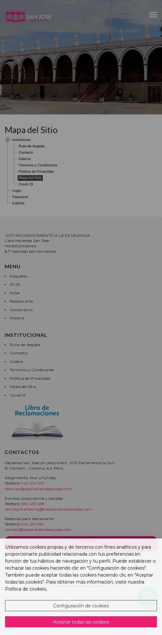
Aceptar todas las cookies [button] (81, 622)
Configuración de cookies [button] (81, 606)
